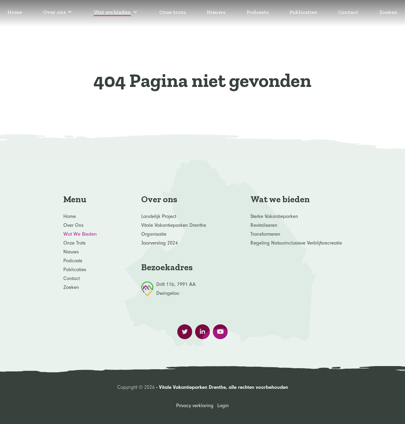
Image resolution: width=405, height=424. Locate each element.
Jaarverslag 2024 (159, 243)
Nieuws (71, 252)
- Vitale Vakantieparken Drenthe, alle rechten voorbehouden (221, 387)
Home (69, 216)
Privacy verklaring (194, 405)
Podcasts (72, 260)
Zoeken (71, 287)
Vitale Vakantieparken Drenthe (173, 225)
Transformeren (265, 234)
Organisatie (153, 234)
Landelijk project (158, 216)
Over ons (73, 225)
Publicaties (74, 269)
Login (223, 405)
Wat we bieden (80, 234)
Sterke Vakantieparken (274, 216)
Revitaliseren (263, 225)
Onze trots (74, 243)
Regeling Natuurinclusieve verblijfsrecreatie (296, 243)
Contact (71, 278)
